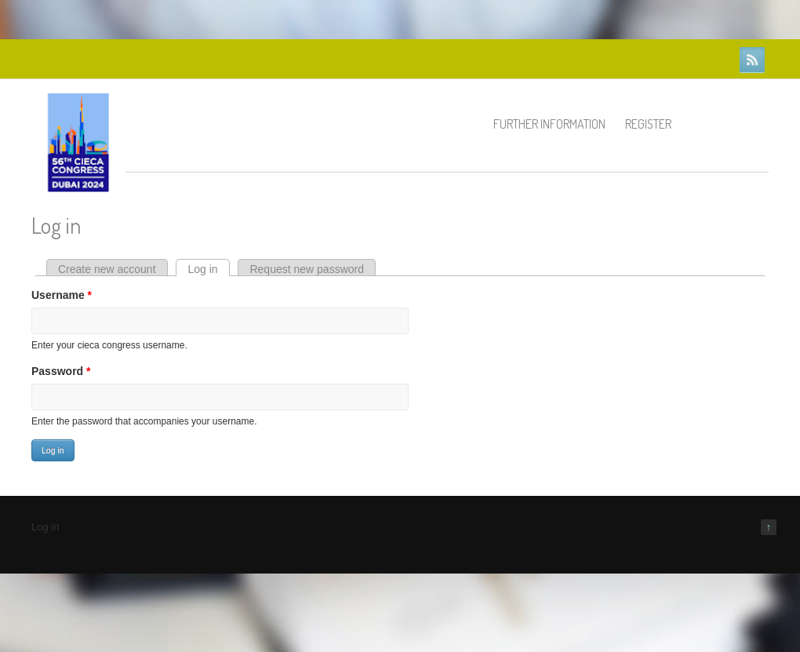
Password (60, 371)
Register (648, 124)
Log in (208, 269)
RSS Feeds (752, 59)
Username (61, 295)
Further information (549, 124)
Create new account (107, 269)
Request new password (306, 269)
